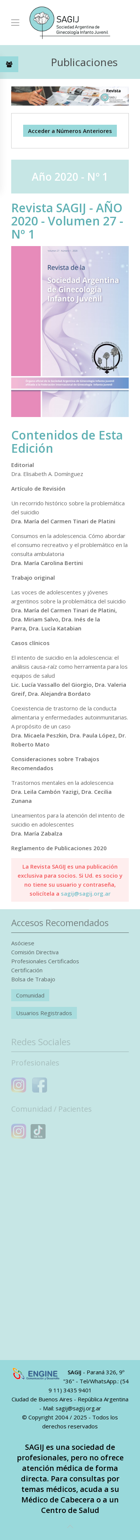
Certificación (27, 970)
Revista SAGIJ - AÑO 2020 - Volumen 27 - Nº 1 (67, 220)
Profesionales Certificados (45, 961)
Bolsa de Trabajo (33, 979)
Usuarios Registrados (44, 1013)
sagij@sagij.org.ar (86, 893)
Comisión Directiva (35, 952)
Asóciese (22, 943)
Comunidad (30, 995)
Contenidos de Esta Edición (67, 441)
